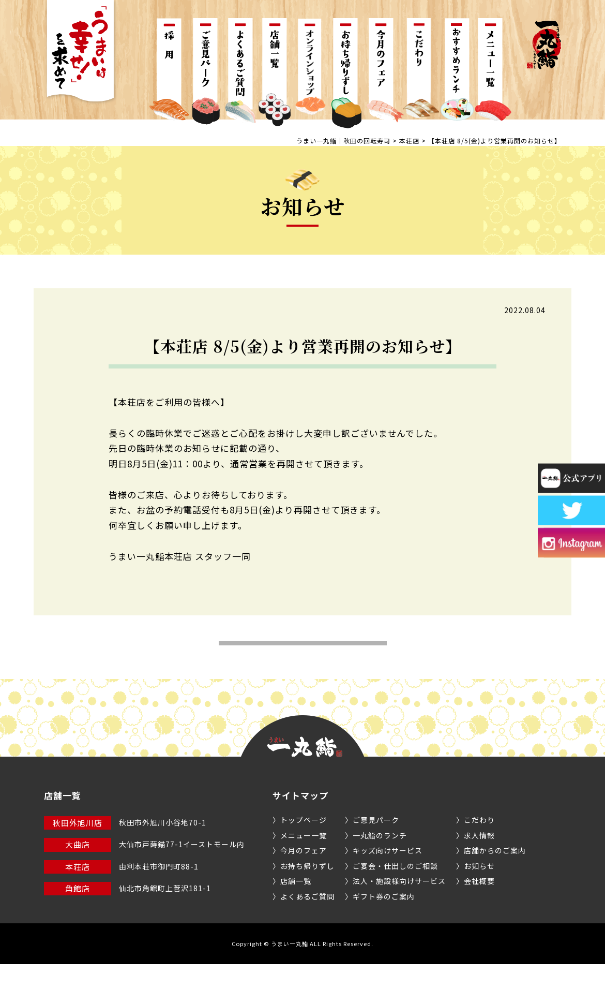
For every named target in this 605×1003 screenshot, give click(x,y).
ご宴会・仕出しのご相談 (395, 904)
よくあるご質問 (307, 935)
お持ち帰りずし (307, 904)
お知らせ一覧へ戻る (303, 662)
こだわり (479, 858)
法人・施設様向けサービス (399, 920)
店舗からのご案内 (495, 889)
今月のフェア (303, 889)
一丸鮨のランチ (380, 874)
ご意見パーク (376, 858)
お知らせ (479, 904)
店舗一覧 (295, 920)
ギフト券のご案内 (384, 935)
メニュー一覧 (303, 874)
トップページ (303, 858)
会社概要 (479, 920)
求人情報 (479, 874)
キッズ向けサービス (387, 889)
